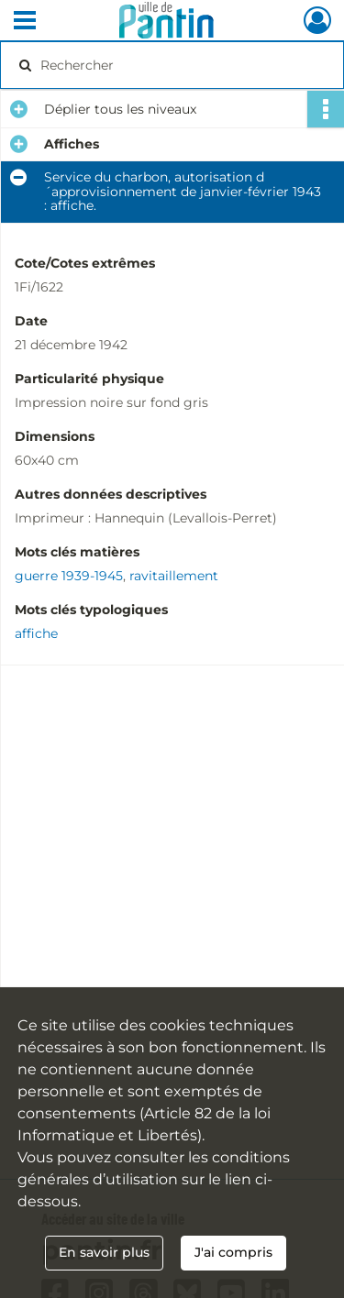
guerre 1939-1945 (69, 575)
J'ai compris (233, 1252)
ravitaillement (173, 575)
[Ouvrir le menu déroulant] (25, 22)
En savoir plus (104, 1252)
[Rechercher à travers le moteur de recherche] (170, 65)
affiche (36, 633)
